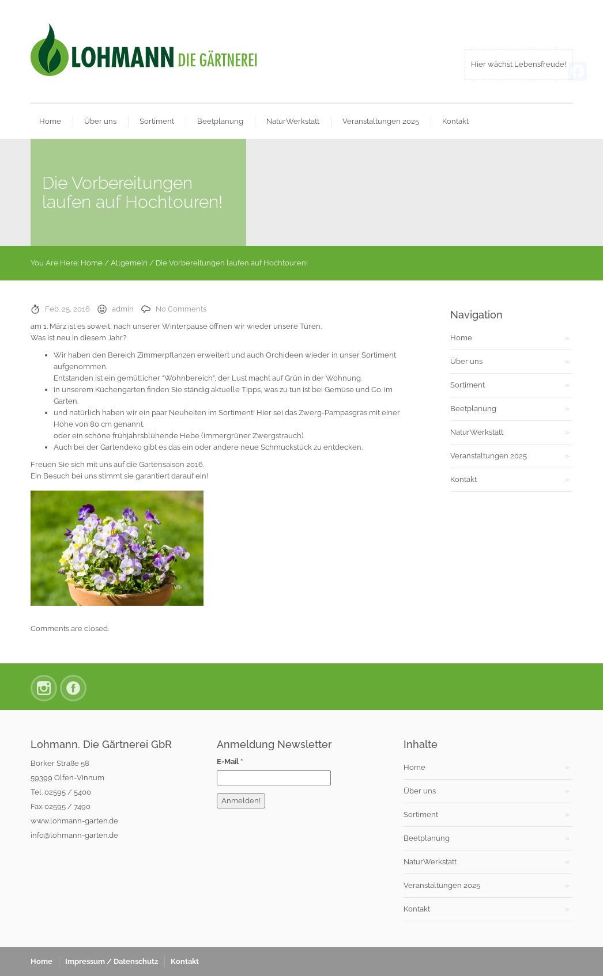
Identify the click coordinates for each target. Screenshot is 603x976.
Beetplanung (220, 121)
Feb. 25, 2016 (67, 309)
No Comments (181, 309)
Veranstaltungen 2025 (380, 121)
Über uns (100, 121)
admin (123, 309)
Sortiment (157, 121)
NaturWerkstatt (292, 121)
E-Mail (230, 761)
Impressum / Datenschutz (111, 961)
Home (50, 121)
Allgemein (129, 263)
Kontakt (455, 121)
